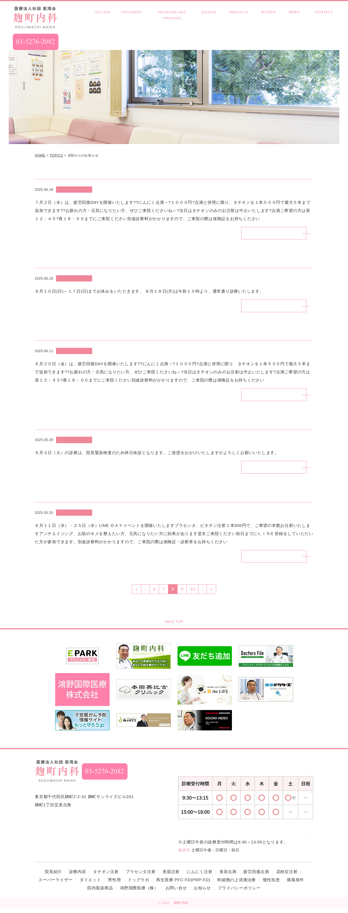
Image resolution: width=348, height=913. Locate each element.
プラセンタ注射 (141, 876)
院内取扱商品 (239, 18)
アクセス (268, 18)
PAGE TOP (174, 626)
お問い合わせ (324, 18)
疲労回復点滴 (256, 876)
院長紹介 (102, 18)
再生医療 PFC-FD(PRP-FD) (183, 884)
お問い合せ (176, 892)
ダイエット (90, 884)
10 (192, 593)
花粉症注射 (287, 876)
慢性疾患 (209, 18)
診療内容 (131, 15)
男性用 (114, 884)
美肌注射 (171, 876)
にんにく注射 (200, 876)
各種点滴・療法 (172, 18)
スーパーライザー (55, 884)
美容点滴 (228, 876)
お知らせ (294, 18)
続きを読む (266, 234)
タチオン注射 (106, 876)
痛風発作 (295, 884)
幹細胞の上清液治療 (236, 884)
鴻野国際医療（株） (139, 892)
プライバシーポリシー (239, 892)
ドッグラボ (138, 884)
